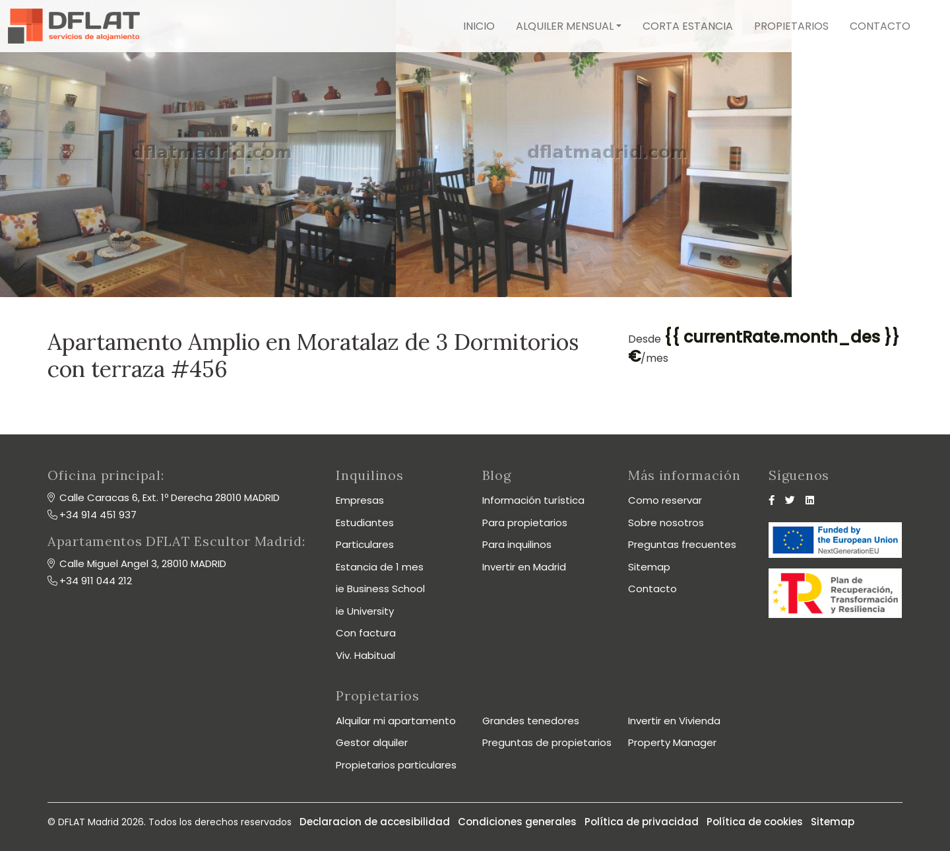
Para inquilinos (517, 544)
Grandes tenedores (530, 721)
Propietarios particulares (396, 765)
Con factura (366, 633)
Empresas (360, 500)
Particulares (365, 544)
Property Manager (672, 742)
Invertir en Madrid (524, 567)
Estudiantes (365, 522)
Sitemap (649, 567)
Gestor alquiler (372, 742)
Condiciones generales (517, 822)
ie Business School (380, 589)
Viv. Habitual (365, 655)
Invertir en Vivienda (674, 721)
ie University (365, 611)
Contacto (880, 26)
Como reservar (665, 500)
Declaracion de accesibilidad (375, 822)
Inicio (479, 26)
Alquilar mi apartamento (396, 721)
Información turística (533, 500)
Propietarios (791, 26)
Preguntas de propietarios (547, 742)
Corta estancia (688, 26)
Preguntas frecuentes (682, 544)
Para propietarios (524, 522)
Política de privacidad (642, 822)
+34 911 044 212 (95, 581)
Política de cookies (755, 822)
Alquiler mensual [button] (565, 26)
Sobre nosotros (666, 522)
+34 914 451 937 (98, 515)
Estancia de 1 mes (380, 567)
